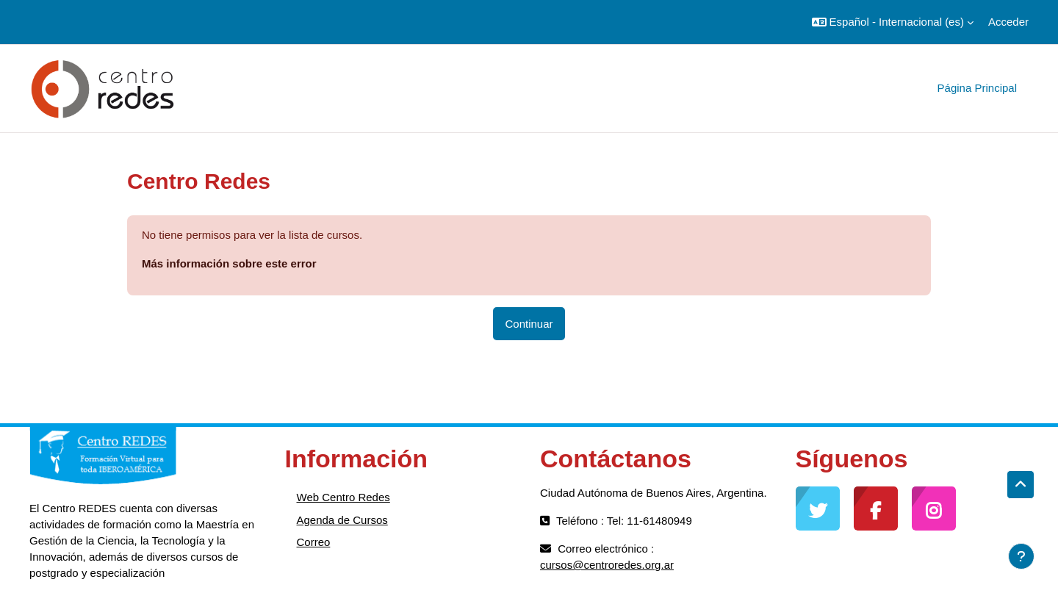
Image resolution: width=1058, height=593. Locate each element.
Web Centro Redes (343, 497)
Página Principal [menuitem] (977, 88)
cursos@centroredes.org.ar (607, 564)
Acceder (1008, 21)
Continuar (529, 323)
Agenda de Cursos (342, 520)
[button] (892, 22)
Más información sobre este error (229, 263)
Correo (314, 542)
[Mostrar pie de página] (1021, 556)
